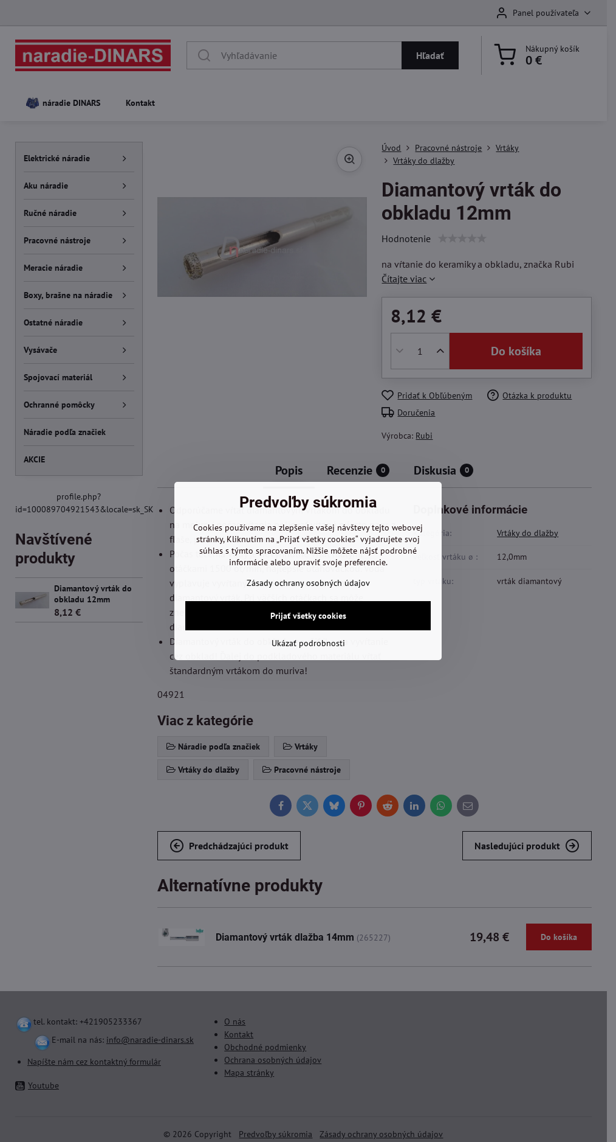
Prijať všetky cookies (308, 615)
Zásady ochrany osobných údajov (308, 582)
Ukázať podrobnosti (308, 643)
